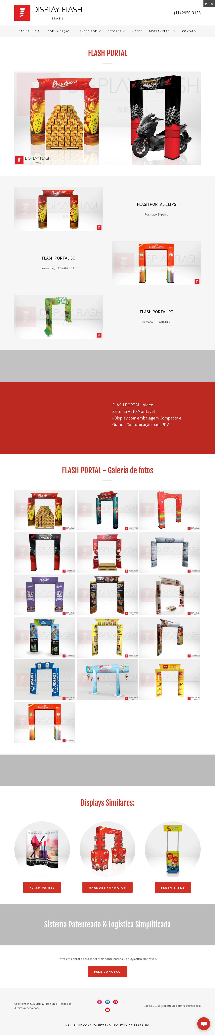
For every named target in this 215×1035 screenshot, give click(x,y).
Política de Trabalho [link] (132, 1025)
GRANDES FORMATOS (107, 887)
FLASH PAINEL (42, 887)
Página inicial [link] (30, 31)
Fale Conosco (107, 971)
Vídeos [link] (137, 31)
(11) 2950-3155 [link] (187, 13)
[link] (48, 12)
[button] (61, 31)
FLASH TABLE (173, 887)
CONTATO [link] (189, 31)
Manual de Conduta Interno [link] (88, 1025)
